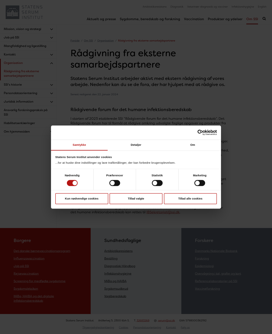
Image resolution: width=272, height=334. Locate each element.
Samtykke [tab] (79, 144)
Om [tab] (192, 144)
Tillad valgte (136, 198)
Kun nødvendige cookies (82, 198)
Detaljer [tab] (136, 144)
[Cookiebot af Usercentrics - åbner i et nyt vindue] (200, 132)
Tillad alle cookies (190, 198)
